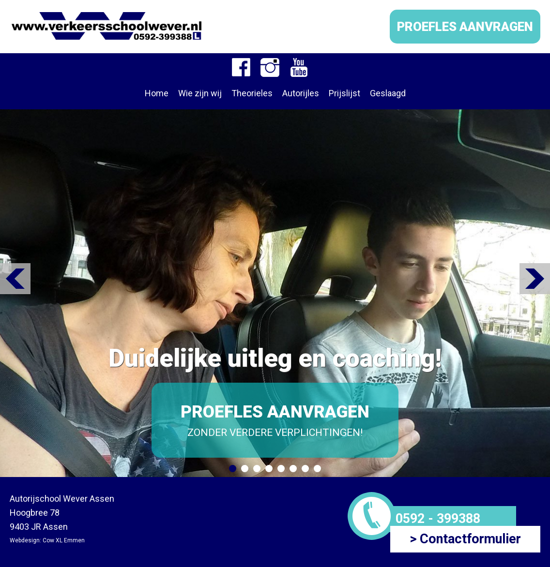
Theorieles (252, 93)
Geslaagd (388, 93)
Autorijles (300, 93)
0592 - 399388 (438, 518)
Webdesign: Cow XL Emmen (47, 540)
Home (156, 93)
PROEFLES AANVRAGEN (465, 26)
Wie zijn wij (200, 93)
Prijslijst (344, 93)
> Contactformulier (465, 539)
